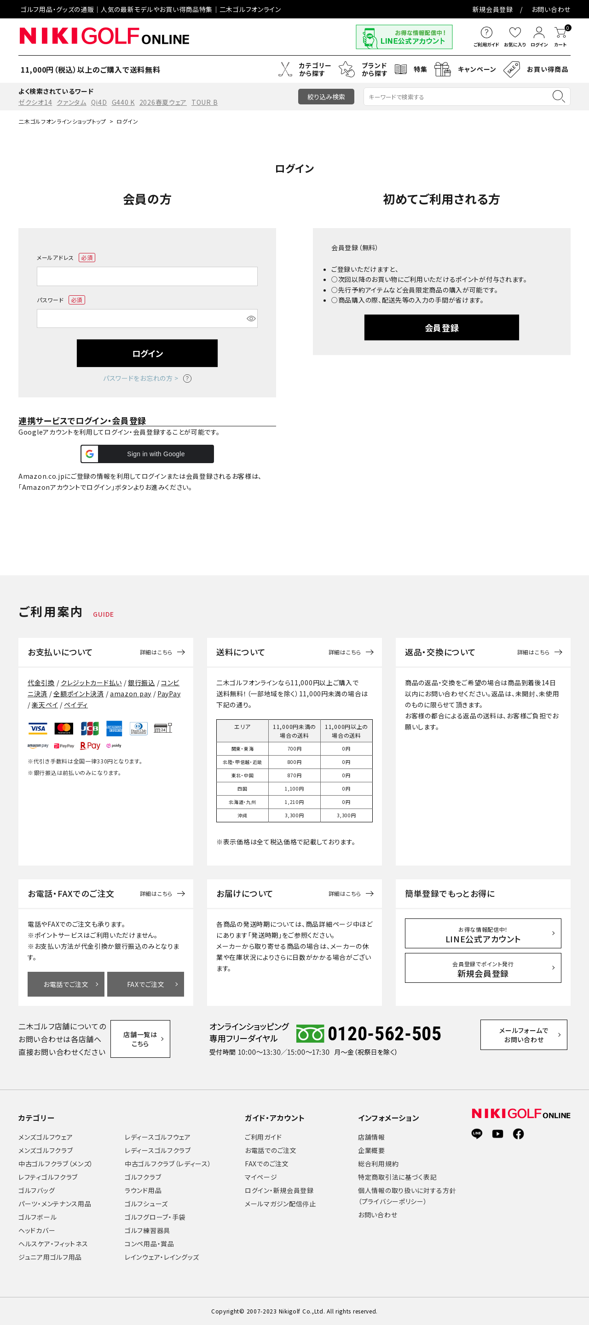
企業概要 (371, 1150)
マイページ (261, 1177)
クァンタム (72, 102)
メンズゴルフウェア (45, 1136)
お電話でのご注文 (271, 1150)
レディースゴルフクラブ (158, 1150)
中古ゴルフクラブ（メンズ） (55, 1163)
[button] (147, 454)
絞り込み (326, 96)
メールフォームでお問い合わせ (531, 1038)
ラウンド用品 (143, 1190)
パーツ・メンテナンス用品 (54, 1203)
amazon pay (130, 693)
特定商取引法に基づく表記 (397, 1177)
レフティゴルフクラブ (48, 1177)
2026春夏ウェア (163, 102)
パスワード (61, 299)
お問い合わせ (551, 9)
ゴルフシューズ (146, 1203)
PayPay (168, 693)
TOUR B (204, 102)
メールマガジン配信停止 (280, 1203)
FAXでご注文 (146, 984)
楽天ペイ (45, 704)
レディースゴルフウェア (158, 1136)
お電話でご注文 (66, 984)
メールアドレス (66, 257)
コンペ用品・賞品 (149, 1243)
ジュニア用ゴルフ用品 (50, 1257)
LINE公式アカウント (483, 935)
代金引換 (41, 682)
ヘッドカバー (36, 1230)
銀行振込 (141, 682)
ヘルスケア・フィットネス (53, 1243)
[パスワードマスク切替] (250, 319)
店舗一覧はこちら (146, 1039)
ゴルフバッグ (36, 1190)
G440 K (123, 102)
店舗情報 (371, 1136)
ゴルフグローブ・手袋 (155, 1217)
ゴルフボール (37, 1217)
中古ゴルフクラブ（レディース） (168, 1163)
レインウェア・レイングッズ (162, 1257)
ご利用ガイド (263, 1136)
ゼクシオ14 (35, 102)
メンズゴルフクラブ (45, 1150)
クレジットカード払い (91, 682)
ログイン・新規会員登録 (279, 1190)
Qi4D (99, 102)
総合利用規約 (378, 1163)
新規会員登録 (493, 9)
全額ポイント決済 (78, 693)
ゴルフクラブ (143, 1177)
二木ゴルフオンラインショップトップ (62, 121)
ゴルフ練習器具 (147, 1230)
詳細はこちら (156, 652)
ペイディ (76, 704)
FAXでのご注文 (267, 1163)
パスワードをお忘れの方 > (147, 378)
